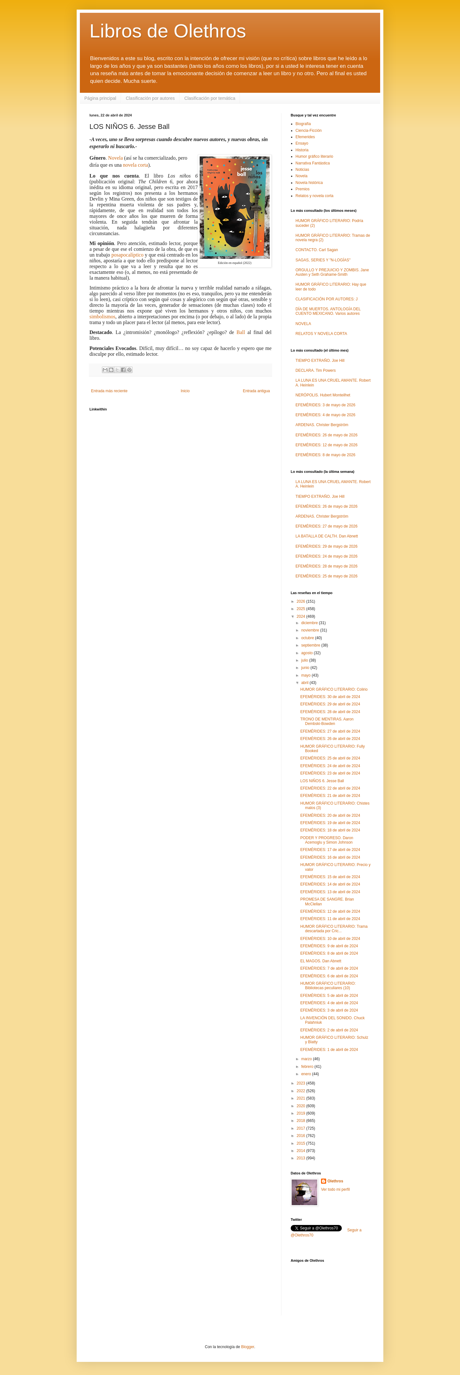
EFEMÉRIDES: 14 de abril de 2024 (330, 884)
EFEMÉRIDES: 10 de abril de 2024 (330, 938)
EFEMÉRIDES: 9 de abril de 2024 (329, 946)
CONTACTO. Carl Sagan (316, 250)
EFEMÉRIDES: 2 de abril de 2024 (329, 1030)
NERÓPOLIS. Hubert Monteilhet (322, 395)
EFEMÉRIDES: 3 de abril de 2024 (329, 1010)
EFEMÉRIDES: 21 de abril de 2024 (330, 795)
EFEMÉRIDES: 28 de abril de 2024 (330, 712)
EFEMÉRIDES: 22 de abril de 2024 (330, 788)
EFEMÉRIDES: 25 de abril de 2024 (330, 758)
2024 (301, 616)
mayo (306, 675)
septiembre (311, 645)
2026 (301, 601)
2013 (301, 1158)
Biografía (303, 124)
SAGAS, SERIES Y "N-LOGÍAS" (322, 260)
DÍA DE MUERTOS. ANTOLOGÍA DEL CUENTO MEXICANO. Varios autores (328, 311)
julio (305, 660)
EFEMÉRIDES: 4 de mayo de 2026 (325, 415)
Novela (115, 158)
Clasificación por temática (209, 98)
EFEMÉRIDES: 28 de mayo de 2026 (326, 566)
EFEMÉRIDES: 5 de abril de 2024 (329, 995)
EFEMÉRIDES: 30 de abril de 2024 (330, 697)
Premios (302, 189)
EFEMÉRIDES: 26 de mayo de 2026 (326, 435)
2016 (301, 1135)
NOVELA (303, 324)
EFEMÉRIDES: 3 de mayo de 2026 (325, 405)
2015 (301, 1143)
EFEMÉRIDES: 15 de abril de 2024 (330, 877)
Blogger (247, 1347)
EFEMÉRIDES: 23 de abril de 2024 (330, 773)
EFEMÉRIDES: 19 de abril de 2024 (330, 823)
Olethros (335, 1181)
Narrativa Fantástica (312, 163)
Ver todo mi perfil (335, 1189)
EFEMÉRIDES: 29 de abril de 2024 (330, 704)
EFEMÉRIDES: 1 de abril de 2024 (329, 1049)
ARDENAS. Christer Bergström (321, 425)
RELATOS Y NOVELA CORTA (321, 333)
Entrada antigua (256, 391)
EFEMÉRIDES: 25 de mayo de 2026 (326, 576)
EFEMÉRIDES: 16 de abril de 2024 (330, 857)
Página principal (100, 98)
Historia (302, 150)
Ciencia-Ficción (308, 130)
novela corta (135, 165)
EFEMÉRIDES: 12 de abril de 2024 (330, 911)
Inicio (185, 391)
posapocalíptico (127, 255)
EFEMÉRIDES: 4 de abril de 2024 (329, 1003)
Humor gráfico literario (314, 156)
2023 (301, 1083)
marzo (307, 1059)
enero (306, 1074)
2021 (301, 1098)
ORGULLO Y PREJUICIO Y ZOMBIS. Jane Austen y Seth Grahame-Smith (332, 272)
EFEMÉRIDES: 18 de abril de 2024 (330, 830)
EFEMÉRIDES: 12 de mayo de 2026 (326, 445)
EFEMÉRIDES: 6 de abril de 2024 (329, 976)
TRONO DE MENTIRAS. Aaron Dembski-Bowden (327, 721)
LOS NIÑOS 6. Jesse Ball (322, 781)
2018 (301, 1120)
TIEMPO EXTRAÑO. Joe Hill (319, 360)
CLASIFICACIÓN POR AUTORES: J (326, 299)
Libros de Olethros (167, 31)
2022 (301, 1091)
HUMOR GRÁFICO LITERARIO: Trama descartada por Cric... (334, 928)
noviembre (310, 630)
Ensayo (301, 143)
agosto (307, 653)
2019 (301, 1113)
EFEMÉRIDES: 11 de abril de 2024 (330, 919)
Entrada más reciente (109, 391)
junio (305, 667)
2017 (301, 1128)
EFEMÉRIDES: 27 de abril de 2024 (330, 731)
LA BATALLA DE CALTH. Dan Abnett (326, 536)
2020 (301, 1106)
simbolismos (102, 316)
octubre (308, 638)
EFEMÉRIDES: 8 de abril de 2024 (329, 953)
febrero (307, 1066)
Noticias (302, 169)
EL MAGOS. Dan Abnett (320, 961)
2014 (301, 1150)
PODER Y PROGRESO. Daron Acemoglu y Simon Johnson (326, 840)
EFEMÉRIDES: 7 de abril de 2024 (329, 968)
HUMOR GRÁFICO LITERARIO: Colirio (334, 689)
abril (305, 682)
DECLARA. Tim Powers (315, 370)
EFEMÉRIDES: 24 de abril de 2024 (330, 766)
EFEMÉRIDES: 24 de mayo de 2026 (326, 556)
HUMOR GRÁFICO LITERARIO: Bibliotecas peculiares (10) (328, 985)
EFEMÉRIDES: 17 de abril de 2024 (330, 849)
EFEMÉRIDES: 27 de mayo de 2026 (326, 526)
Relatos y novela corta (314, 196)
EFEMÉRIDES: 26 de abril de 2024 (330, 738)
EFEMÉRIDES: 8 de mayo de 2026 (325, 455)
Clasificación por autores (150, 98)
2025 (301, 609)
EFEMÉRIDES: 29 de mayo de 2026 (326, 546)
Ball (240, 332)
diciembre (310, 623)
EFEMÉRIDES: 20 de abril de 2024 (330, 815)
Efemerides (305, 137)
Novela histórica (309, 182)
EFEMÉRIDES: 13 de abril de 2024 (330, 892)
